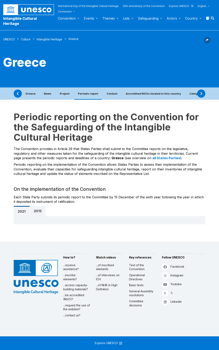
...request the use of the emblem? (76, 307)
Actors (172, 18)
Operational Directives (137, 277)
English (202, 6)
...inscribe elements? (70, 277)
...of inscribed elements (105, 267)
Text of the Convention (137, 267)
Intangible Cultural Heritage (20, 21)
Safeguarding (148, 18)
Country (191, 18)
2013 (38, 211)
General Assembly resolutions (141, 293)
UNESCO (9, 39)
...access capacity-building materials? (75, 287)
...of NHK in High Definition (106, 287)
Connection (65, 11)
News (47, 93)
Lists (126, 18)
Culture (26, 39)
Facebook (173, 267)
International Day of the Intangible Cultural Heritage (88, 6)
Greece (30, 93)
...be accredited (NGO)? (73, 297)
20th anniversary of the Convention (144, 6)
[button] (213, 19)
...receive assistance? (71, 267)
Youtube (172, 284)
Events (89, 18)
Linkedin (172, 302)
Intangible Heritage (49, 39)
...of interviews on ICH (107, 277)
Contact (112, 93)
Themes (108, 18)
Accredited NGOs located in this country (153, 93)
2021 (21, 211)
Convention (67, 18)
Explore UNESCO (181, 6)
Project (65, 93)
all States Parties (166, 158)
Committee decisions (136, 303)
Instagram (172, 275)
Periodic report (88, 93)
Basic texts (136, 285)
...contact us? (71, 315)
